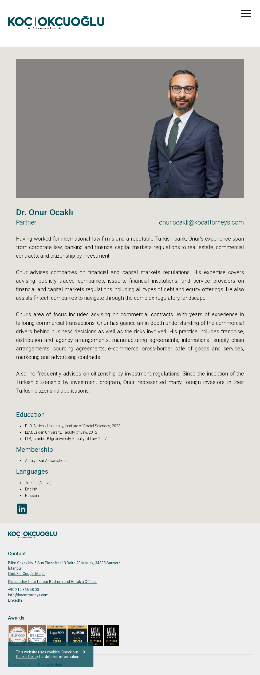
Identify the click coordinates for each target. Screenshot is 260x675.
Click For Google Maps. (26, 574)
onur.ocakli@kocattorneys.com (201, 222)
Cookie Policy (27, 656)
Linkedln (15, 600)
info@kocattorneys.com (28, 595)
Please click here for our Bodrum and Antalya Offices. (52, 582)
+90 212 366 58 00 (23, 590)
